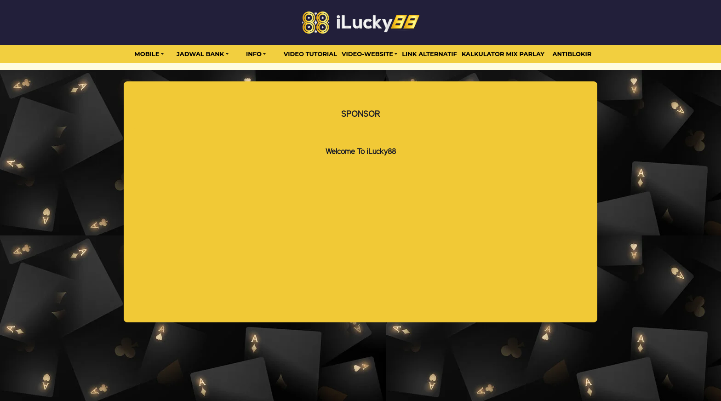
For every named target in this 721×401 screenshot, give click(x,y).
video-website (367, 53)
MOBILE (146, 53)
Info (254, 53)
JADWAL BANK (200, 53)
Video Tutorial (310, 53)
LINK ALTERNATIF (429, 53)
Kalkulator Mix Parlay (503, 53)
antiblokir (572, 53)
